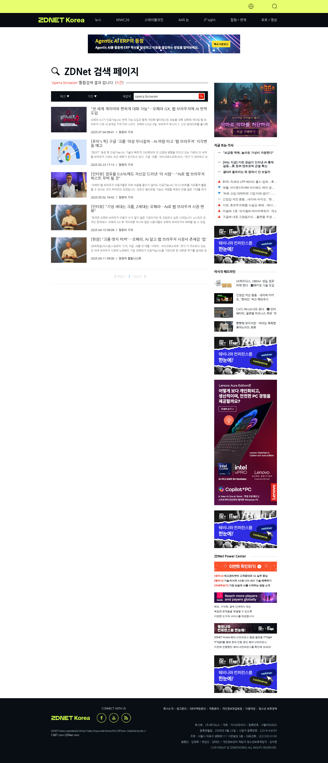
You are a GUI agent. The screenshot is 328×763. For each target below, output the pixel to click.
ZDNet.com (72, 735)
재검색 (127, 96)
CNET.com (57, 735)
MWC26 (122, 20)
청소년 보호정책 (268, 708)
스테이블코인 (154, 20)
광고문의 (182, 708)
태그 (63, 96)
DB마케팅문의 (198, 708)
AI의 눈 (183, 20)
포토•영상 (269, 20)
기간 (90, 96)
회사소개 (168, 708)
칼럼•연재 (238, 20)
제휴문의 (214, 708)
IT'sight (209, 20)
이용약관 (250, 708)
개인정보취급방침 (232, 708)
